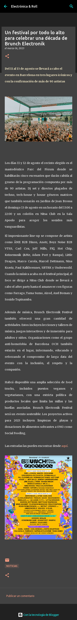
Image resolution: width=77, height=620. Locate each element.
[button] (7, 56)
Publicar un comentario (20, 596)
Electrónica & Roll (24, 6)
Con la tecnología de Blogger (38, 614)
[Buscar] (71, 6)
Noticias (11, 566)
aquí (64, 446)
